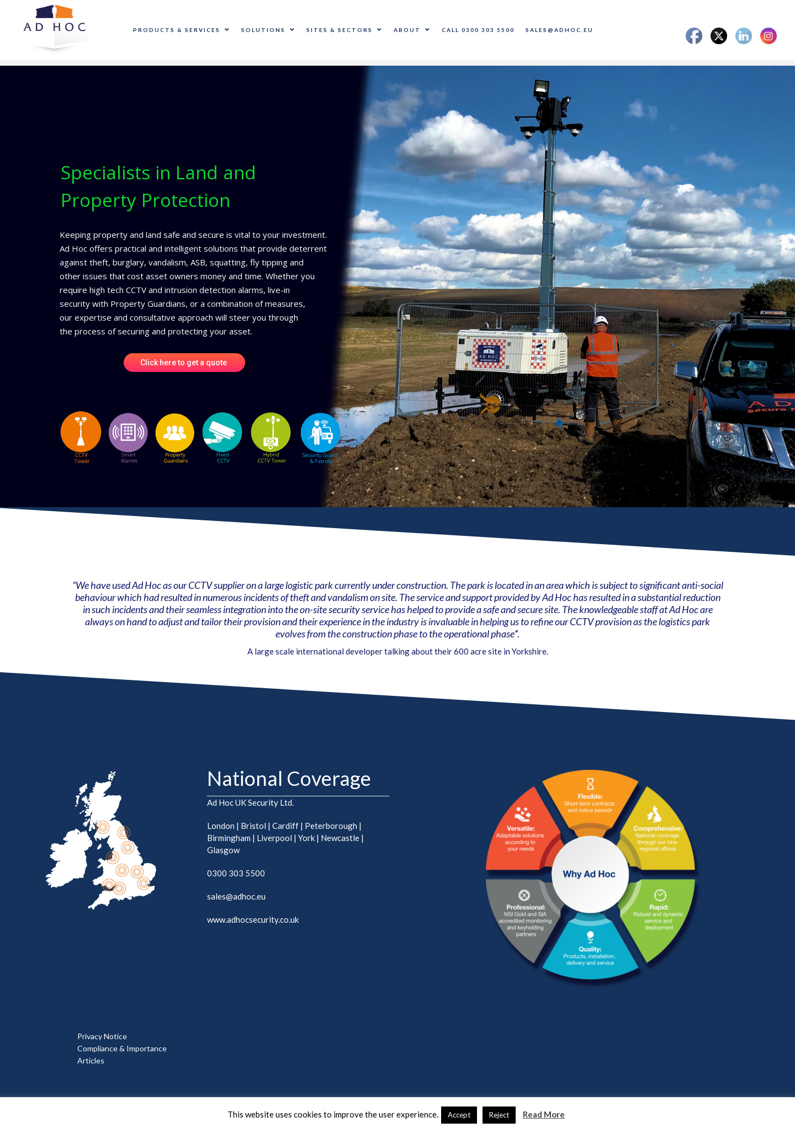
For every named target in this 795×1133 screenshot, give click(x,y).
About (412, 29)
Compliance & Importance (122, 1048)
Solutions (268, 29)
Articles (90, 1060)
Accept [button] (459, 1114)
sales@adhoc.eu (559, 29)
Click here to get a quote (184, 362)
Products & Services (181, 29)
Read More (544, 1114)
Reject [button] (499, 1114)
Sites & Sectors (344, 29)
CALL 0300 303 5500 (478, 29)
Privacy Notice (102, 1036)
